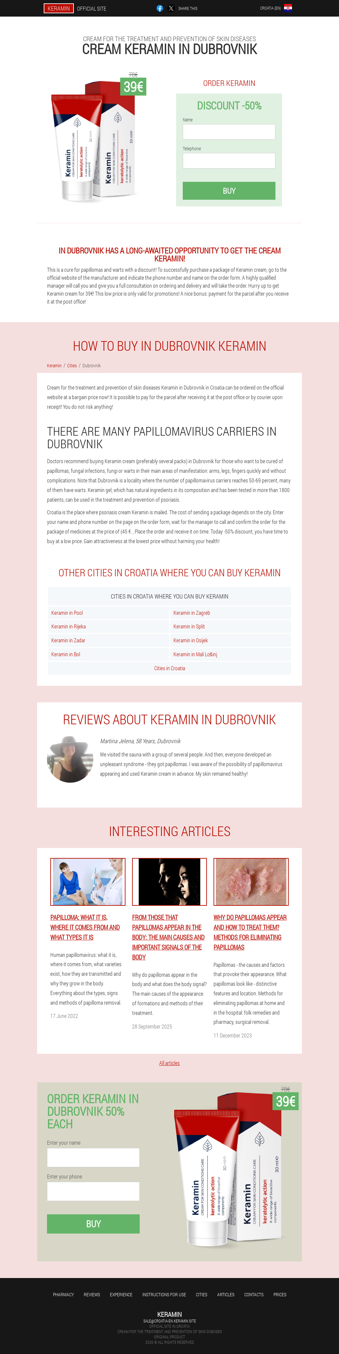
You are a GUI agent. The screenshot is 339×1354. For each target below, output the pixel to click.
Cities (201, 1294)
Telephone (192, 148)
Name (188, 119)
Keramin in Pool (67, 612)
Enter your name (63, 1142)
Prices (279, 1294)
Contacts (254, 1294)
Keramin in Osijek (190, 640)
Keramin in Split (189, 626)
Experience (121, 1294)
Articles (225, 1294)
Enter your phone (64, 1176)
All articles (169, 1062)
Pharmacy (63, 1294)
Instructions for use (164, 1294)
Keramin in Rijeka (68, 626)
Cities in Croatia (169, 668)
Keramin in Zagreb (191, 612)
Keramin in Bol (65, 654)
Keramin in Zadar (68, 640)
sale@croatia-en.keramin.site (169, 1320)
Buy (229, 190)
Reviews (92, 1294)
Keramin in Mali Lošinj (195, 654)
